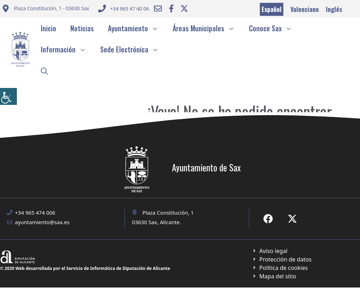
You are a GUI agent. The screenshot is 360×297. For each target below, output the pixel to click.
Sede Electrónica (133, 49)
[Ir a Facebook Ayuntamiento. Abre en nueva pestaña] (171, 8)
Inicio (48, 28)
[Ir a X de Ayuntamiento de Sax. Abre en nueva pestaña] (292, 219)
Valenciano (304, 9)
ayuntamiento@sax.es (42, 222)
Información (67, 49)
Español (272, 9)
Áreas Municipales (207, 28)
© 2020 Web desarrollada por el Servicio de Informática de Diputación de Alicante (85, 268)
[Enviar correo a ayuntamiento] (45, 9)
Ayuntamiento (137, 28)
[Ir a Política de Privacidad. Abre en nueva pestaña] (270, 251)
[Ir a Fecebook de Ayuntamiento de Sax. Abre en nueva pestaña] (268, 219)
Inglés (334, 9)
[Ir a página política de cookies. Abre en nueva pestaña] (281, 259)
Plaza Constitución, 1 (168, 212)
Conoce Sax (274, 28)
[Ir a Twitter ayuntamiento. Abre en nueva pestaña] (184, 8)
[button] (44, 70)
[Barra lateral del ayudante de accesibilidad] (8, 96)
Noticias (82, 28)
